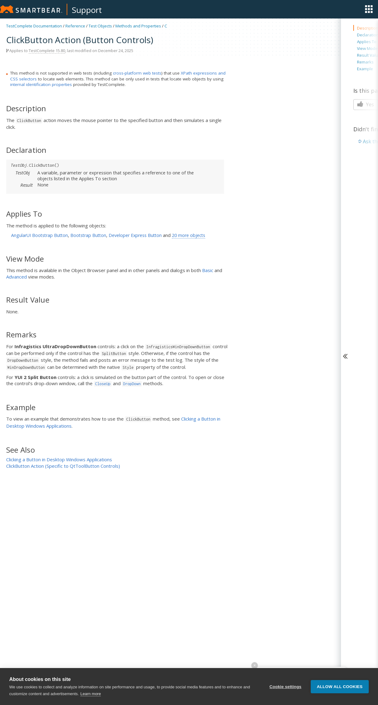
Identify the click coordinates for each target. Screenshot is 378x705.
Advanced (16, 277)
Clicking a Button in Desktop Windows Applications (59, 459)
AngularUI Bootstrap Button (39, 235)
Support (87, 9)
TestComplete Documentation (34, 26)
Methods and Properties (138, 26)
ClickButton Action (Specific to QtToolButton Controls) (63, 466)
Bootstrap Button (88, 235)
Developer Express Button (135, 235)
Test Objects (100, 26)
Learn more (90, 693)
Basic (207, 270)
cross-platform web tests (137, 73)
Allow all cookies (340, 686)
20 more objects (188, 235)
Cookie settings (285, 686)
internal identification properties (41, 84)
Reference (75, 26)
